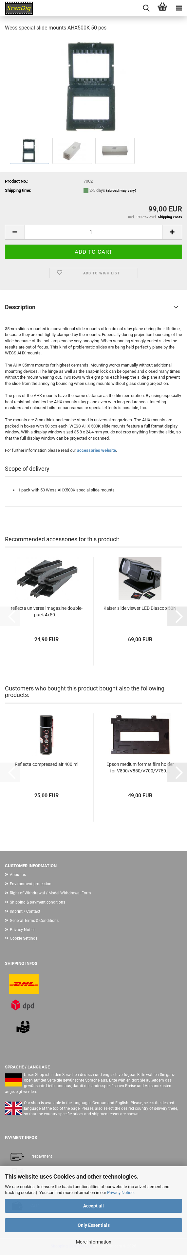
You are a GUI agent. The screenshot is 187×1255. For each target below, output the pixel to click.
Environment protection (30, 884)
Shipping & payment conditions (37, 902)
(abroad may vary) (121, 191)
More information (93, 1242)
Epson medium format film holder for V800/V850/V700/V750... (140, 767)
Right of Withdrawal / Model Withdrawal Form (50, 893)
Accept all (93, 1205)
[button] (15, 232)
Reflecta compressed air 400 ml (46, 764)
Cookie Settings (23, 938)
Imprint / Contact (25, 911)
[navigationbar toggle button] (179, 8)
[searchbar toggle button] (146, 8)
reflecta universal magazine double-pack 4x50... (47, 611)
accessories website (96, 450)
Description (20, 307)
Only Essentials (94, 1225)
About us (18, 874)
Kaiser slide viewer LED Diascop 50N (140, 608)
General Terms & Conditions (34, 920)
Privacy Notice (120, 1192)
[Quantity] (93, 232)
